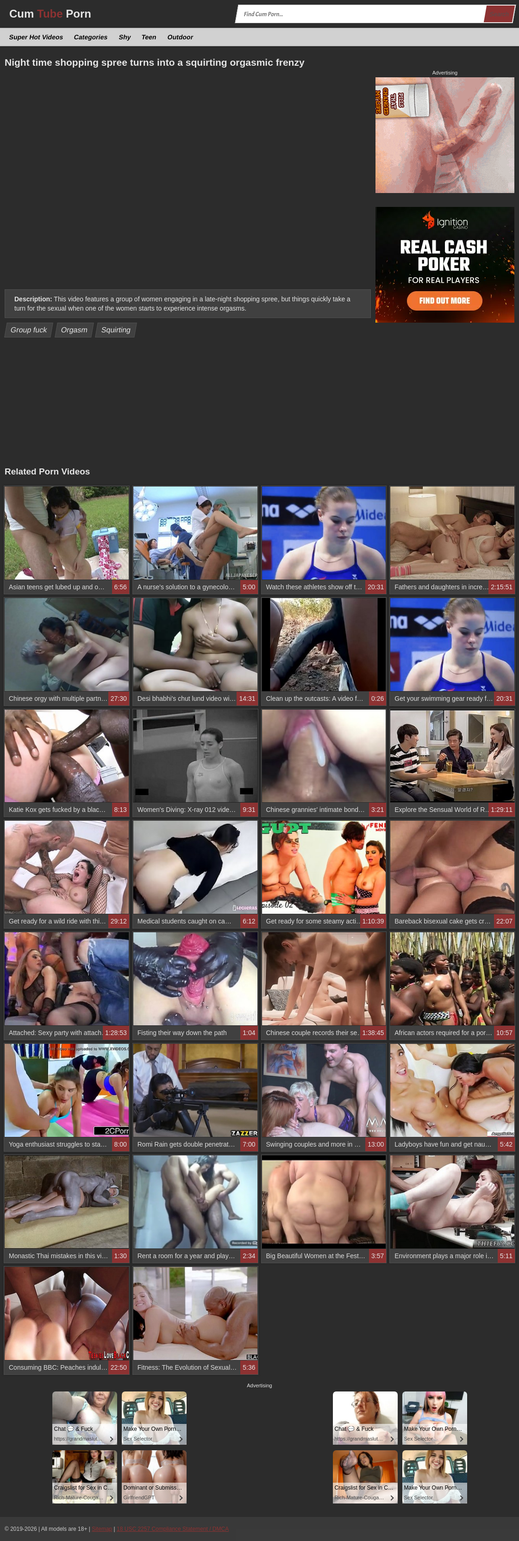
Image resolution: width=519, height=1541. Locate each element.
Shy (124, 37)
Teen (149, 37)
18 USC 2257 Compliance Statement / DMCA (173, 1529)
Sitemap (102, 1529)
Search (499, 14)
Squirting (116, 330)
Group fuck (29, 330)
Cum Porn (50, 13)
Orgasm (74, 330)
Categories (91, 37)
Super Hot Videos (36, 37)
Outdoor (180, 37)
